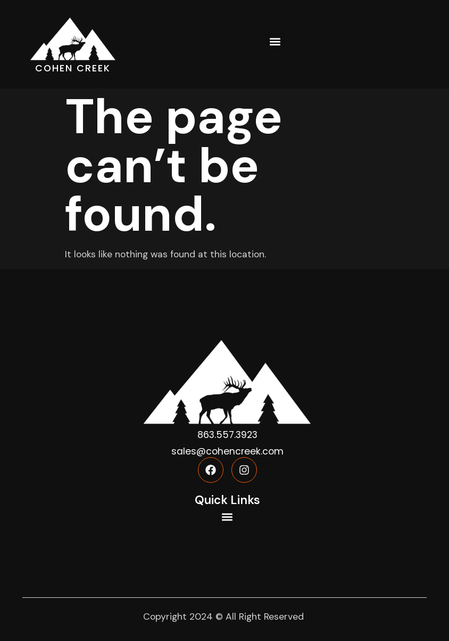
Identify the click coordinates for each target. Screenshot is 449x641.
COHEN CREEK (73, 68)
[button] (275, 42)
